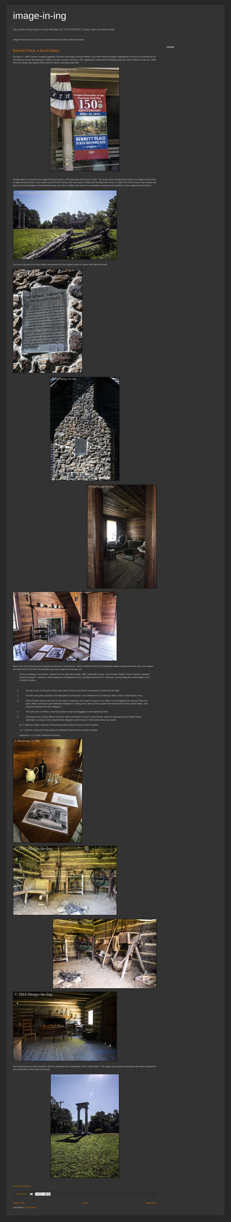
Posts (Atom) (30, 1207)
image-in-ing (39, 15)
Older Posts (151, 1203)
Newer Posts (19, 1203)
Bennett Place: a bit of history (36, 51)
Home (85, 1203)
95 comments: (21, 1194)
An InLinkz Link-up (22, 1186)
